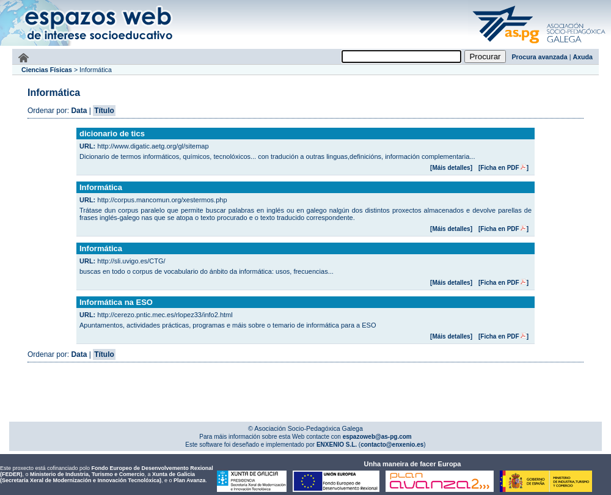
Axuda (583, 57)
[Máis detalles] (451, 167)
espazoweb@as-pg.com (376, 436)
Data (79, 110)
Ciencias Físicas (46, 69)
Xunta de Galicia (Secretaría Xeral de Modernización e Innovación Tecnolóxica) (97, 477)
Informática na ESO (116, 302)
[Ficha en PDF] (503, 167)
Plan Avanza (189, 480)
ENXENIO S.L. (336, 444)
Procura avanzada (540, 57)
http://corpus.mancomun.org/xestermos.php (162, 200)
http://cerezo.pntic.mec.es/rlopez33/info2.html (164, 314)
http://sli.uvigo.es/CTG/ (131, 261)
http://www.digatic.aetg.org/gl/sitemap (152, 146)
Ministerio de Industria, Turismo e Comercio (87, 474)
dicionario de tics (112, 133)
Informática (100, 187)
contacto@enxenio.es (391, 444)
